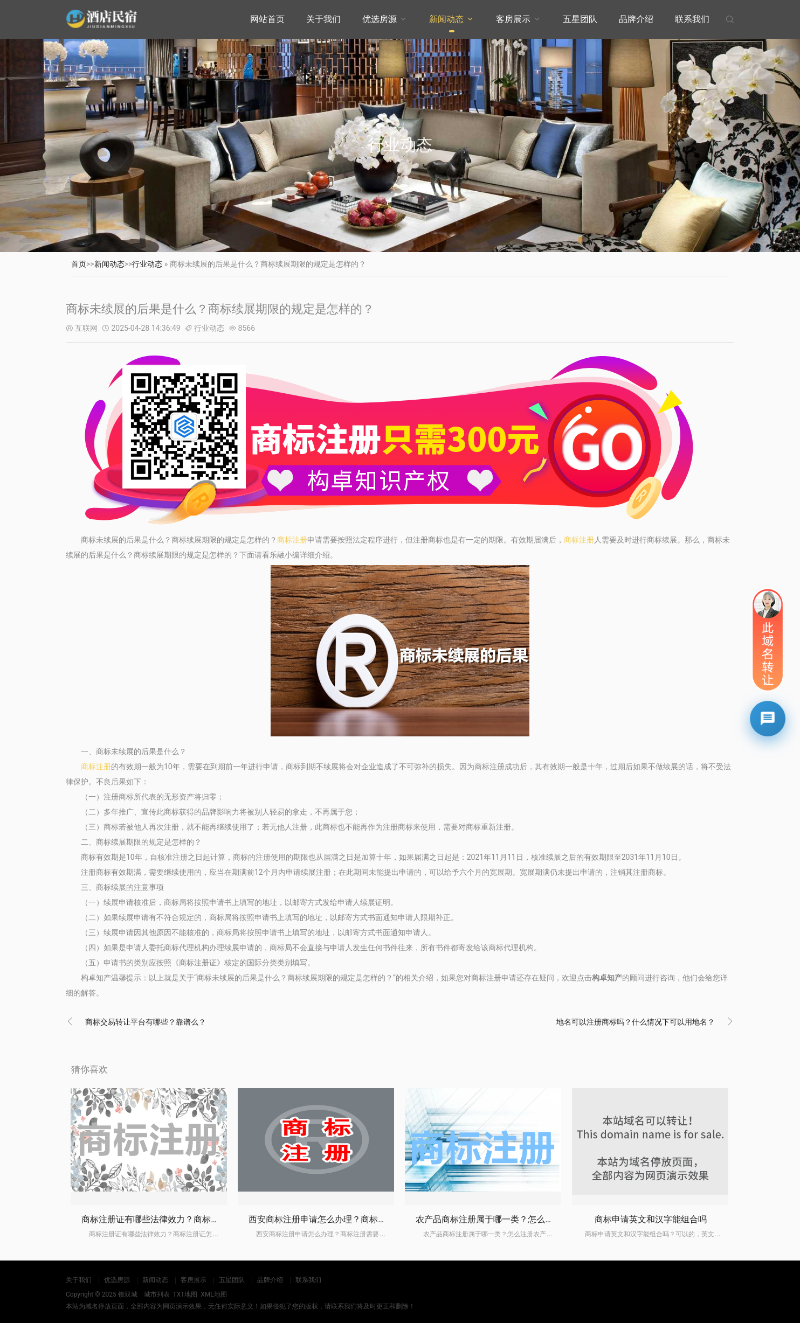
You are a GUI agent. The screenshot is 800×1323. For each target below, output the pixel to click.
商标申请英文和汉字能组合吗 (651, 1219)
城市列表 (157, 1294)
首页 (78, 264)
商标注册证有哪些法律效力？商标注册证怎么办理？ (180, 1219)
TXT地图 (185, 1294)
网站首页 (267, 19)
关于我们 (323, 19)
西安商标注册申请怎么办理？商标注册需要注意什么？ (352, 1219)
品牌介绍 (636, 19)
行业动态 (147, 264)
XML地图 (213, 1294)
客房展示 (513, 19)
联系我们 (692, 19)
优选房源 (379, 19)
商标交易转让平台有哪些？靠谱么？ (145, 1022)
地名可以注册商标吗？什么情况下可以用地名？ (635, 1022)
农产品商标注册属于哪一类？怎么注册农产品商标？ (515, 1219)
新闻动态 (446, 19)
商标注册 (292, 539)
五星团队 (580, 19)
